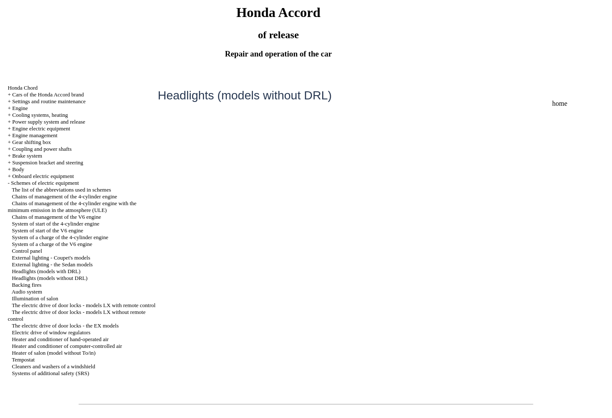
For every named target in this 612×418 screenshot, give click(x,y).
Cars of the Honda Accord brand (48, 94)
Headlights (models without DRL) (50, 278)
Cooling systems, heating (40, 115)
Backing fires (27, 285)
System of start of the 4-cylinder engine (55, 223)
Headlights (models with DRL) (46, 271)
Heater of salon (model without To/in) (54, 353)
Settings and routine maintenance (49, 101)
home (559, 103)
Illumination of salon (35, 298)
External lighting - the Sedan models (52, 264)
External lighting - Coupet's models (51, 257)
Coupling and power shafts (42, 149)
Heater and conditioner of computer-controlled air (67, 346)
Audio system (26, 291)
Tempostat (23, 359)
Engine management (35, 135)
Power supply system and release (48, 122)
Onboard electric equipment (43, 176)
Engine (20, 108)
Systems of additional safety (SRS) (50, 373)
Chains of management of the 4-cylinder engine (64, 196)
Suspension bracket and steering (47, 162)
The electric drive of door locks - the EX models (65, 325)
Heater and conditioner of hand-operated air (60, 339)
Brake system (27, 156)
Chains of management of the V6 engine (56, 217)
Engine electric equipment (41, 128)
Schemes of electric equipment (45, 183)
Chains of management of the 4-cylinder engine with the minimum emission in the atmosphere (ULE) (72, 206)
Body (18, 169)
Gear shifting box (31, 142)
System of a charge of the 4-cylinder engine (60, 237)
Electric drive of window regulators (51, 332)
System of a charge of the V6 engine (52, 244)
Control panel (27, 251)
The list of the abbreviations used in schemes (61, 189)
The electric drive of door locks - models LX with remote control (84, 305)
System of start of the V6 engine (47, 230)
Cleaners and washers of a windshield (53, 366)
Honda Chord (22, 88)
